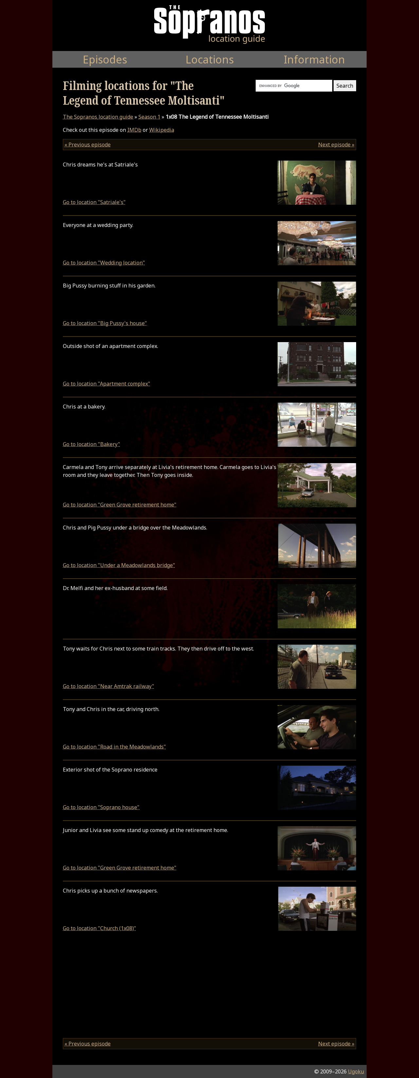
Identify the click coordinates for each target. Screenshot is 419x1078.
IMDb (134, 129)
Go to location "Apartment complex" (106, 383)
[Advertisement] (209, 987)
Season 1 (149, 116)
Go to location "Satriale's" (94, 202)
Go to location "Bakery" (91, 444)
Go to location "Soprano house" (101, 807)
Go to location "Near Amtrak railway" (108, 686)
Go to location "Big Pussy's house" (105, 323)
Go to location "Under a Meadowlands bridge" (119, 565)
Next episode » (336, 144)
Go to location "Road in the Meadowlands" (114, 746)
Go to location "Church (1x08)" (99, 928)
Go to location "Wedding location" (104, 262)
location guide (98, 116)
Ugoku (356, 1071)
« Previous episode (87, 144)
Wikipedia (161, 129)
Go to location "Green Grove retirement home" (119, 504)
